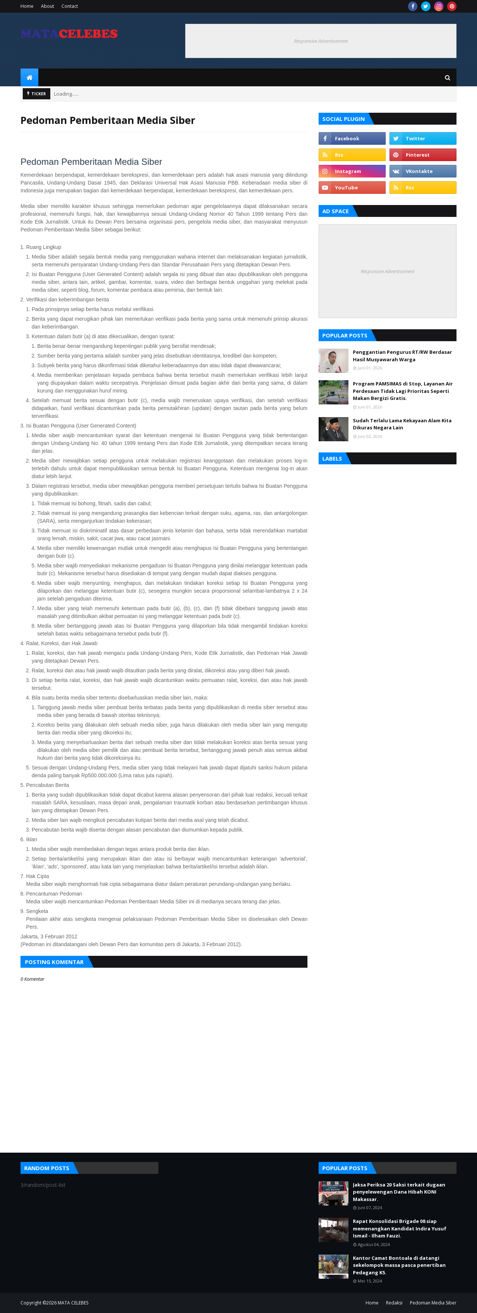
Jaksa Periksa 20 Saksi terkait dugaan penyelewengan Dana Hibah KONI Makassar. (399, 1191)
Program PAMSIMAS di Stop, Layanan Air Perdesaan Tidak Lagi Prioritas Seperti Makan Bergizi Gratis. (403, 390)
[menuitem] (29, 77)
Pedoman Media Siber (433, 1303)
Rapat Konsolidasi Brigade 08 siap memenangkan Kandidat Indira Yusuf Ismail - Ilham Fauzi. (399, 1228)
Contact (69, 6)
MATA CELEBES (73, 1303)
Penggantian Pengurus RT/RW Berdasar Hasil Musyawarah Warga (402, 356)
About (47, 6)
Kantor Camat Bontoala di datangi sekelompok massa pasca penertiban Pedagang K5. (399, 1265)
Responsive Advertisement (321, 41)
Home (27, 6)
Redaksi (394, 1303)
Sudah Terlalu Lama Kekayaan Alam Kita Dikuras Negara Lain (402, 424)
